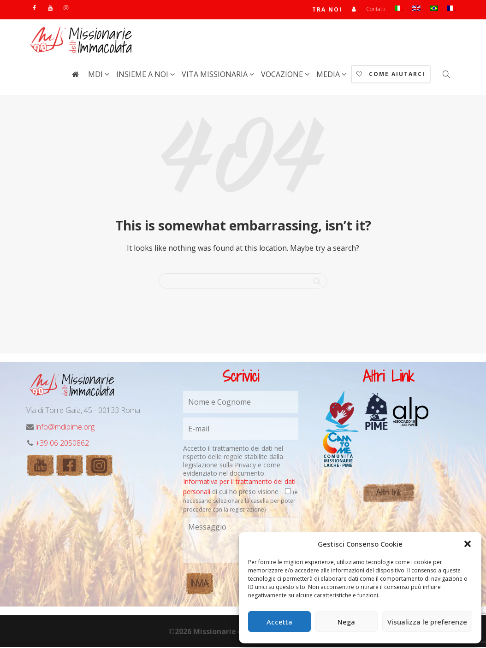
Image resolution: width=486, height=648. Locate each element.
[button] (467, 543)
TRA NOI (327, 10)
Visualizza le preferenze (427, 621)
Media (329, 75)
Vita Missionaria (215, 75)
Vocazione (283, 75)
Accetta (279, 621)
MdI (96, 75)
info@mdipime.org (65, 428)
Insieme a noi (143, 75)
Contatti (375, 9)
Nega (346, 621)
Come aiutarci (390, 75)
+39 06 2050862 (62, 444)
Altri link (388, 493)
